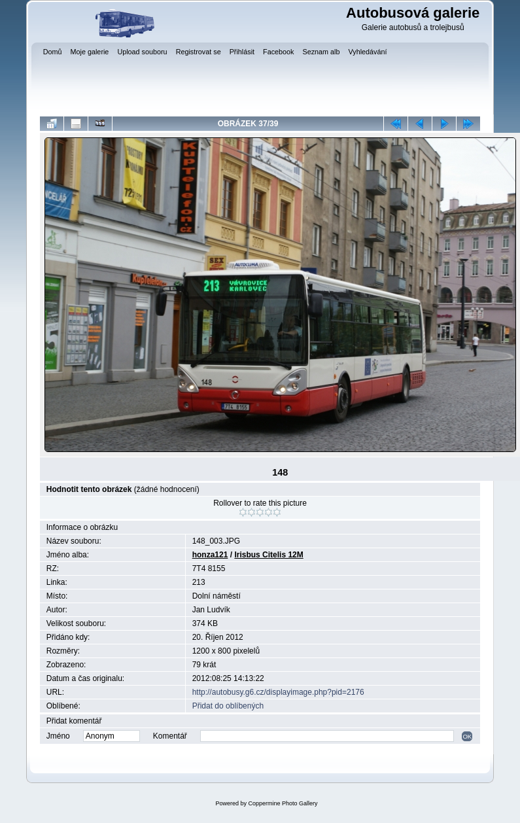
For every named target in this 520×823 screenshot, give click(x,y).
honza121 (210, 554)
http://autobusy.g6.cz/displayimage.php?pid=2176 (278, 692)
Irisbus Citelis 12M (268, 554)
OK (467, 736)
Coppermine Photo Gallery (282, 803)
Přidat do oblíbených (228, 705)
